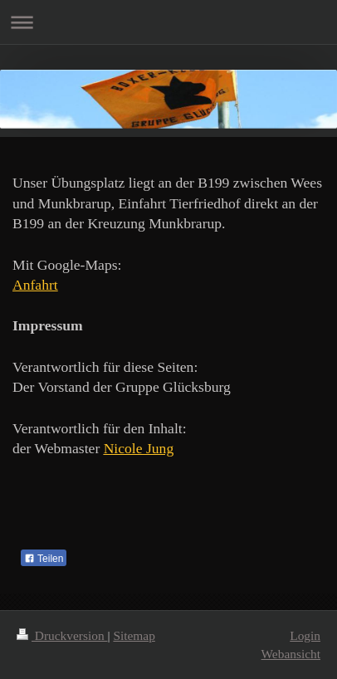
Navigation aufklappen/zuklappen (168, 22)
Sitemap (133, 635)
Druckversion (62, 635)
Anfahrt (35, 284)
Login (305, 635)
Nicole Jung (139, 448)
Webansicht (290, 654)
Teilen (43, 558)
